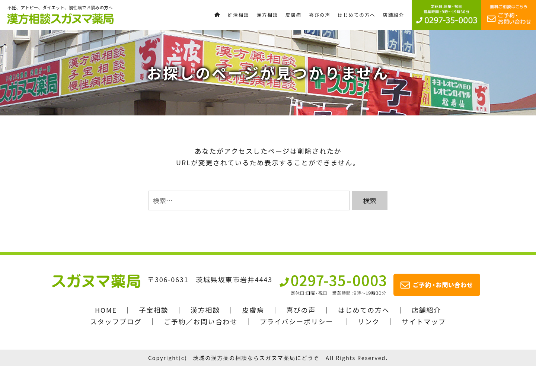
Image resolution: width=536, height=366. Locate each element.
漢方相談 (205, 310)
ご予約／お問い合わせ (200, 321)
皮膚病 (253, 310)
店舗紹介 (426, 310)
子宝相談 (153, 310)
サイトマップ (424, 321)
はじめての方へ (364, 310)
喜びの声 (301, 310)
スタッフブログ (116, 321)
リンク (368, 321)
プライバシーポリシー (296, 321)
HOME (106, 310)
